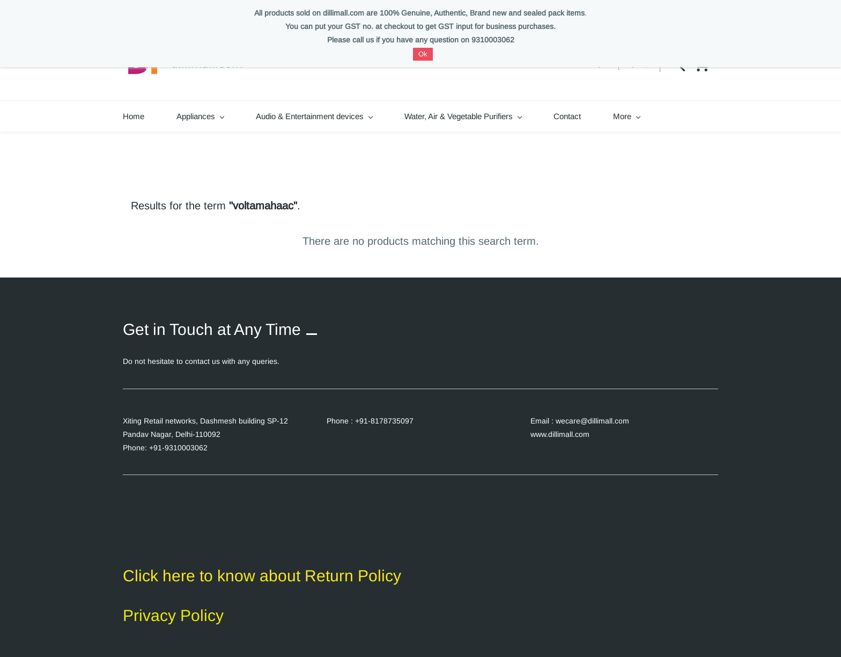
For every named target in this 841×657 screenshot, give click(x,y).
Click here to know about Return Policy (262, 576)
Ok (422, 54)
